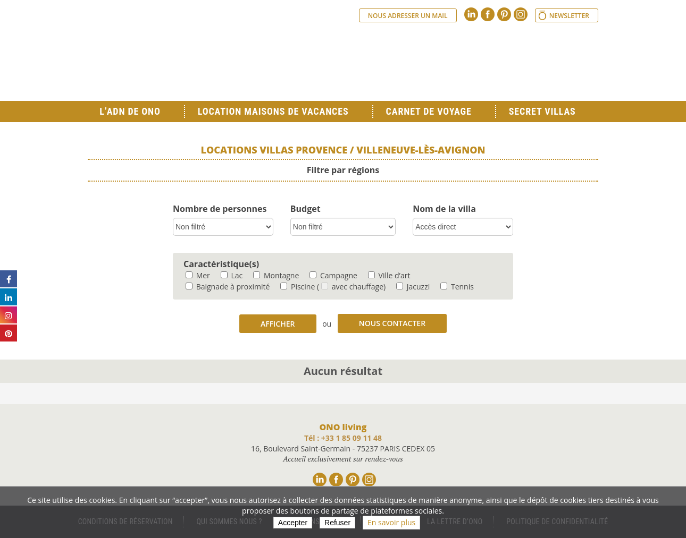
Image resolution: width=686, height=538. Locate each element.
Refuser (337, 522)
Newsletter (569, 15)
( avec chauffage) (351, 286)
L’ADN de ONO (129, 111)
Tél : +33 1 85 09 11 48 (343, 438)
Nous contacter (392, 323)
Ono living (205, 58)
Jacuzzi (413, 286)
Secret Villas (542, 111)
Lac (231, 275)
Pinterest (504, 14)
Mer (198, 275)
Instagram (521, 14)
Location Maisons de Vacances (273, 111)
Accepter (292, 522)
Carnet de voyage (429, 111)
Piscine (297, 286)
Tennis (457, 286)
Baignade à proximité (228, 286)
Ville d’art (389, 275)
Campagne (333, 275)
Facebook (488, 14)
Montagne (276, 275)
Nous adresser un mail (408, 15)
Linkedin (471, 14)
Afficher (278, 324)
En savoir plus (391, 522)
